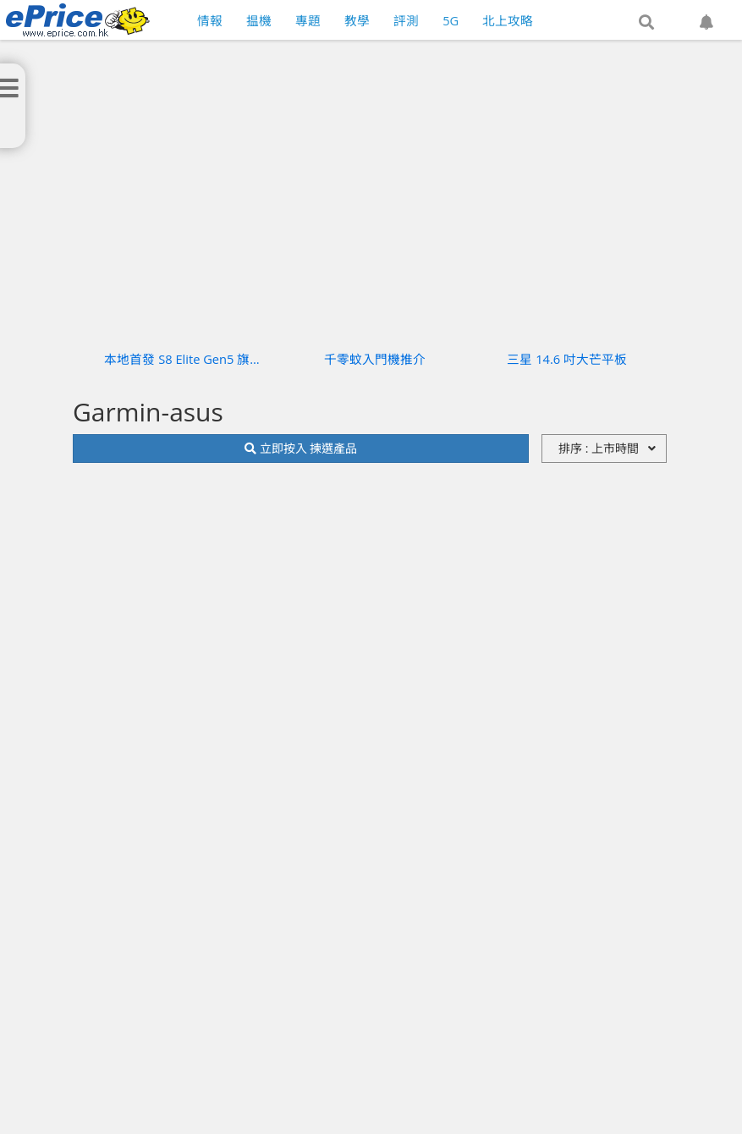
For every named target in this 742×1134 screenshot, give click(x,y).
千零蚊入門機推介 (375, 358)
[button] (646, 23)
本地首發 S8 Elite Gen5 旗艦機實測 (183, 359)
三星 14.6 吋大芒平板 (567, 358)
